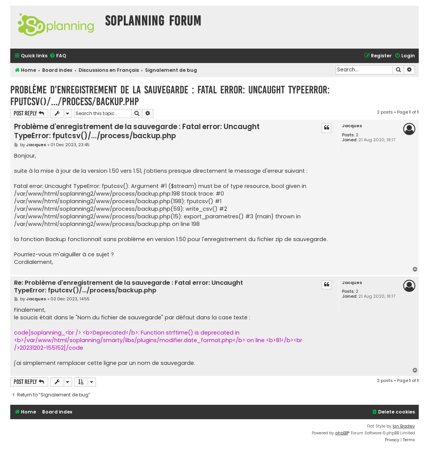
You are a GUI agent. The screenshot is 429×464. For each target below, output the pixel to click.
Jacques (352, 125)
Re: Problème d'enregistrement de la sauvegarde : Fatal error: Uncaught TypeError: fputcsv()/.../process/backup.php (128, 287)
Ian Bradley (404, 426)
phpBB (341, 433)
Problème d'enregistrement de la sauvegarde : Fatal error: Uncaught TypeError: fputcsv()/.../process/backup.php (170, 95)
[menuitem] (57, 56)
